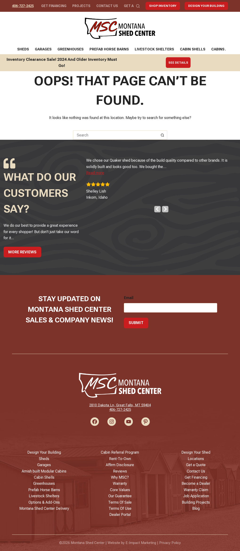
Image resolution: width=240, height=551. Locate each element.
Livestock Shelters (154, 49)
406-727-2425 (23, 6)
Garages (43, 49)
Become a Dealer (196, 483)
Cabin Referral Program (120, 452)
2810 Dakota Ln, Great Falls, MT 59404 (120, 405)
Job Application (196, 496)
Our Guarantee (120, 496)
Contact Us (107, 6)
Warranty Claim (196, 490)
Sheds (23, 49)
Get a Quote (196, 465)
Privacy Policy (170, 543)
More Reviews (22, 252)
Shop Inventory (162, 6)
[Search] (138, 6)
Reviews (120, 471)
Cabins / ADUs (224, 49)
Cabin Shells (192, 49)
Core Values (120, 490)
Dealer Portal (120, 514)
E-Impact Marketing (141, 543)
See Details (178, 62)
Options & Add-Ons (44, 502)
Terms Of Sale (120, 502)
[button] (100, 173)
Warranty (120, 483)
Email (128, 298)
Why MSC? (120, 477)
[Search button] (162, 135)
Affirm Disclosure (120, 465)
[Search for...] (115, 135)
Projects (81, 6)
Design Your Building (206, 6)
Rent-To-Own (120, 458)
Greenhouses (70, 49)
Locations (196, 458)
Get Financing (53, 6)
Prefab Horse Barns (109, 49)
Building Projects (196, 502)
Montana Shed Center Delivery (44, 508)
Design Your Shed (195, 452)
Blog (196, 508)
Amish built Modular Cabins (44, 471)
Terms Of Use (120, 508)
